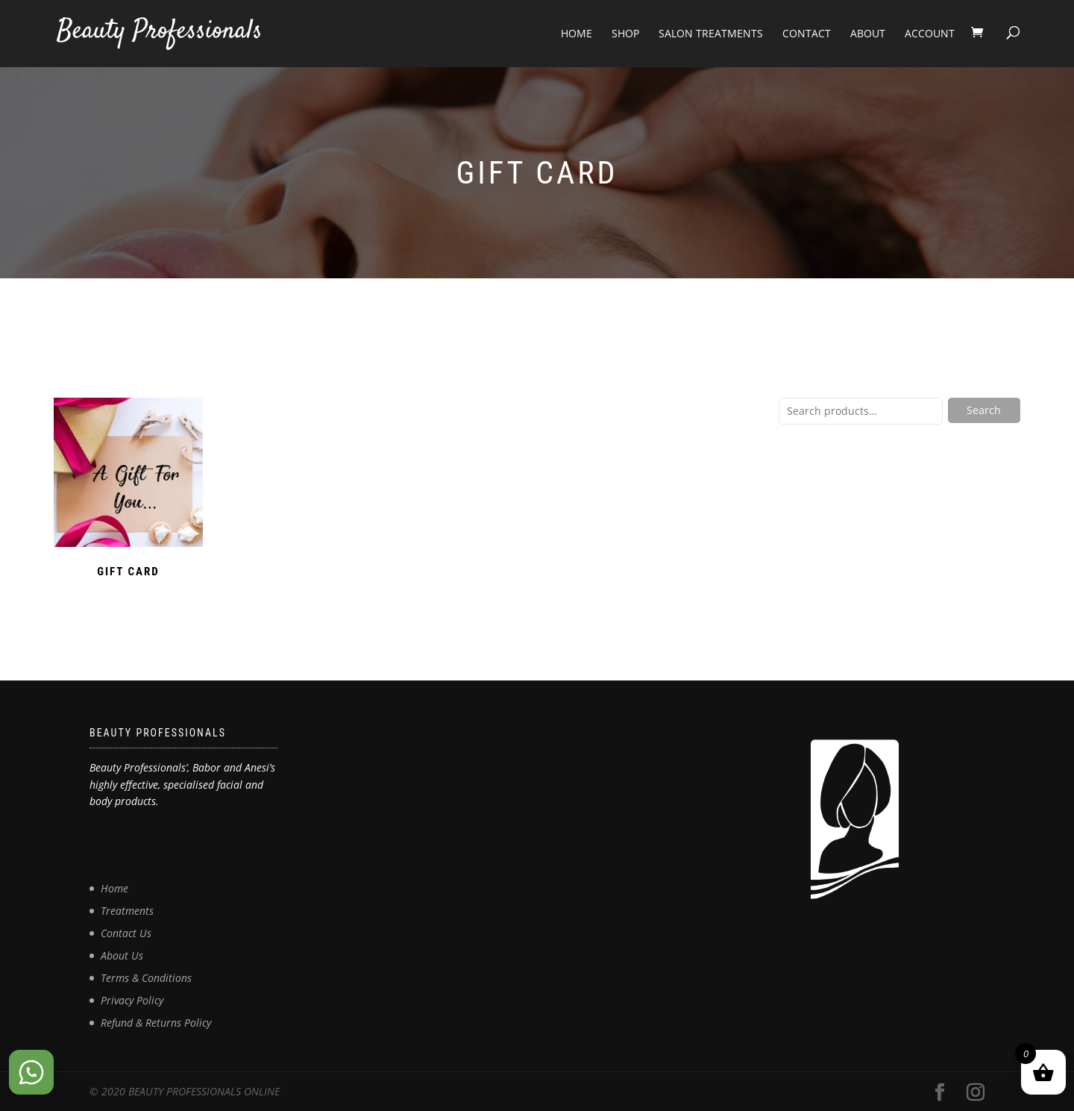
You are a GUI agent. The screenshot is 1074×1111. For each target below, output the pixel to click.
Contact (806, 33)
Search (984, 410)
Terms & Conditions (146, 978)
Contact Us (126, 933)
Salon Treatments (711, 33)
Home (576, 33)
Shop (625, 33)
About (867, 33)
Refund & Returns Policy (156, 1022)
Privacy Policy (132, 1000)
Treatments (127, 911)
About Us (122, 955)
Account (930, 33)
